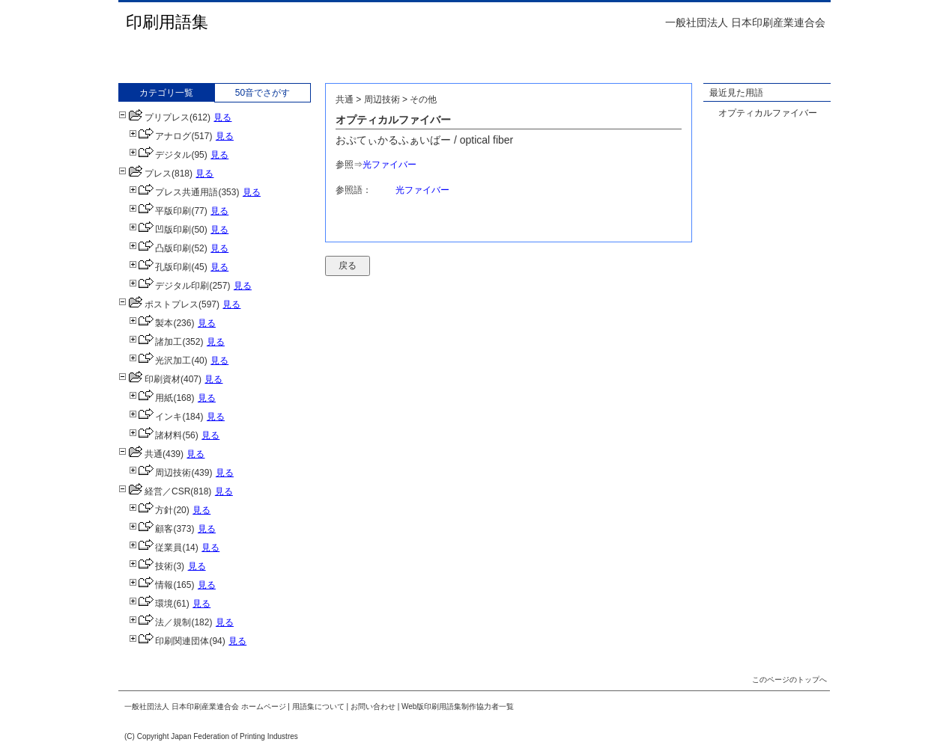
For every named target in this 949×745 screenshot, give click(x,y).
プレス (145, 173)
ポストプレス (158, 304)
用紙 (151, 398)
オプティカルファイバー (767, 113)
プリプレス (154, 117)
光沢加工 (160, 360)
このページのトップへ (789, 679)
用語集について (318, 706)
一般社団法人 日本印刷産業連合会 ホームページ (205, 706)
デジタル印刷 (169, 285)
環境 (151, 603)
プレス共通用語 (173, 192)
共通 (140, 454)
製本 (151, 323)
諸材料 (155, 435)
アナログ (160, 136)
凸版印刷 (160, 248)
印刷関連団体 (169, 641)
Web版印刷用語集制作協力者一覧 (457, 706)
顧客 (151, 529)
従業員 (155, 547)
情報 (151, 585)
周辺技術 (160, 472)
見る (222, 117)
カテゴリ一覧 (166, 93)
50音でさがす (262, 93)
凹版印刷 (160, 229)
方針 (151, 510)
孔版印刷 (160, 267)
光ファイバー (389, 164)
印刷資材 (149, 379)
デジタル (160, 155)
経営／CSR (154, 491)
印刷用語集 (167, 22)
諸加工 (155, 342)
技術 (151, 566)
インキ (155, 416)
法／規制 (160, 622)
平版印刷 (160, 211)
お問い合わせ (373, 706)
